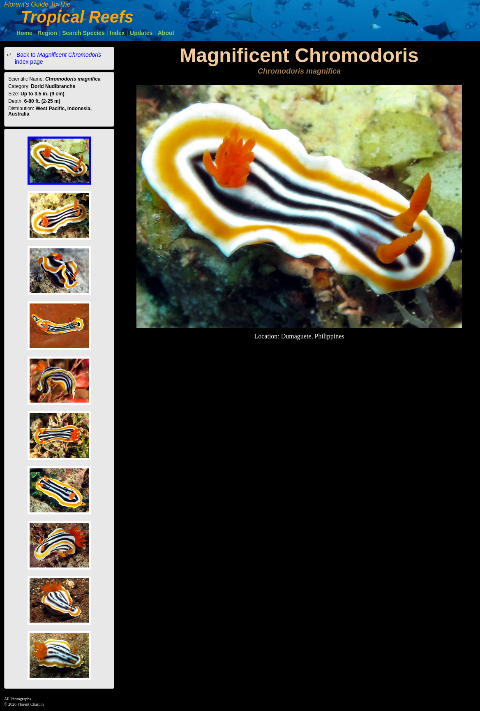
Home (24, 33)
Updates (141, 33)
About (166, 33)
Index (117, 33)
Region (47, 33)
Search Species (83, 33)
